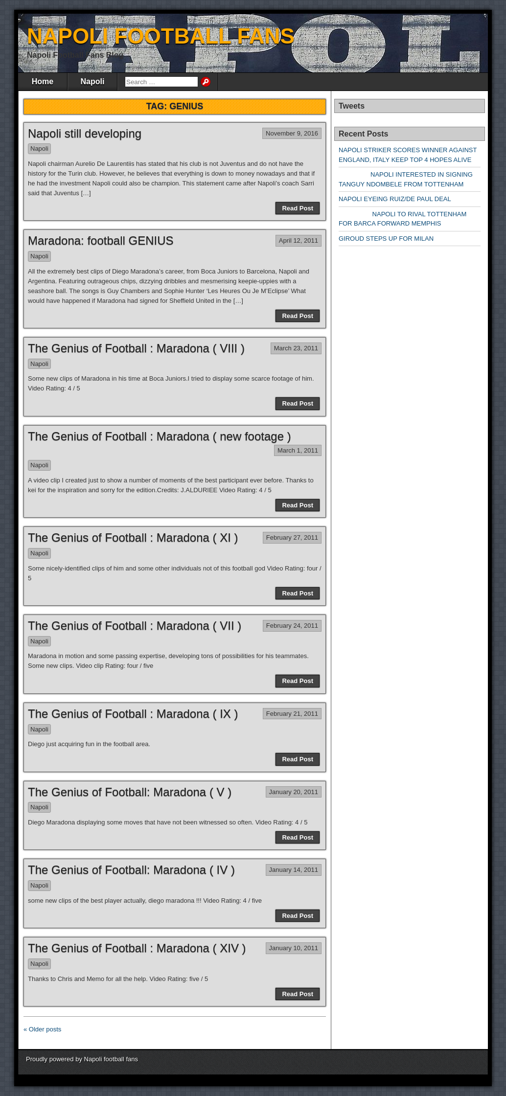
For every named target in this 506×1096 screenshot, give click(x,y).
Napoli (93, 81)
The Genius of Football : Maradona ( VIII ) (136, 348)
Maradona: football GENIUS (100, 240)
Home (42, 81)
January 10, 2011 (293, 948)
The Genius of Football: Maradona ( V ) (129, 792)
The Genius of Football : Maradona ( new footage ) (159, 436)
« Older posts (42, 1029)
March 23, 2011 (296, 348)
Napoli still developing (84, 133)
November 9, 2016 (292, 133)
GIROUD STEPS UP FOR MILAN (386, 238)
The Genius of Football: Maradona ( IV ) (131, 869)
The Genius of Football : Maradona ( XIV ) (137, 948)
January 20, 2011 (293, 792)
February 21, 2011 (292, 713)
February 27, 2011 (292, 537)
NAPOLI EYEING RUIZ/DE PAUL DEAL (395, 199)
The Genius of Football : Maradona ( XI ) (133, 537)
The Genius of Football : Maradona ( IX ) (133, 713)
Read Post (297, 208)
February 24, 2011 (292, 625)
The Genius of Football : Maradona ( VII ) (134, 625)
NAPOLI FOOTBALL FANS (161, 36)
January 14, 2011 (293, 869)
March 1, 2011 (297, 450)
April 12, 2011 (298, 240)
